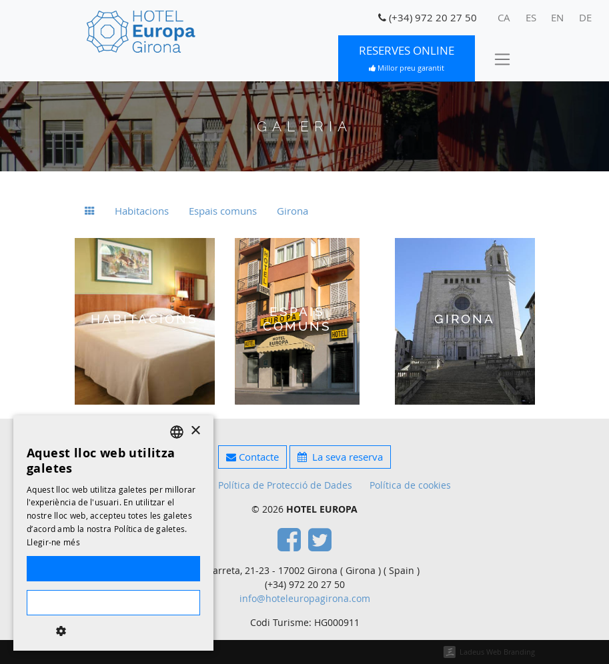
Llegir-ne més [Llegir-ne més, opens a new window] (53, 542)
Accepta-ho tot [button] (113, 568)
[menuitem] (504, 18)
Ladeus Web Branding (497, 652)
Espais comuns (223, 210)
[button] (113, 630)
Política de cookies (410, 485)
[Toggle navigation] (502, 58)
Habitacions (142, 210)
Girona (292, 210)
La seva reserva (340, 456)
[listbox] (176, 432)
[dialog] (113, 533)
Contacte (252, 456)
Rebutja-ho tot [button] (113, 602)
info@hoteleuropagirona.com (304, 599)
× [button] (195, 431)
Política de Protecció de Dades (285, 485)
